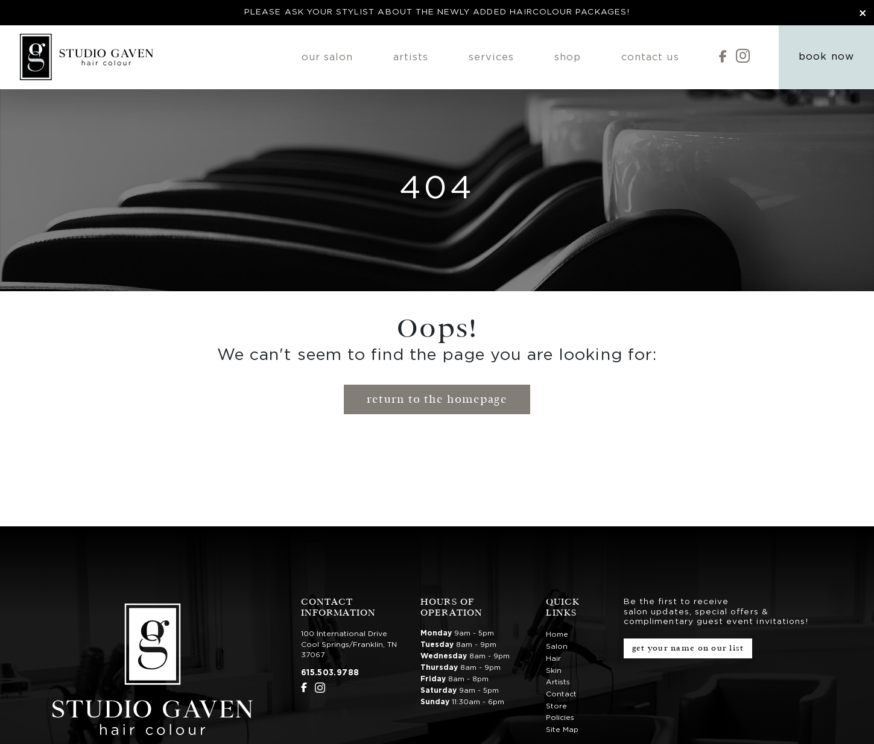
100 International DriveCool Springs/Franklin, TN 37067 (349, 644)
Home (557, 634)
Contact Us (650, 57)
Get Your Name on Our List (688, 648)
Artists (410, 57)
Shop (567, 57)
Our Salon (327, 57)
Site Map (562, 729)
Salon (557, 646)
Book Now (826, 56)
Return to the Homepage (437, 399)
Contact (561, 694)
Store (556, 706)
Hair (553, 658)
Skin (554, 670)
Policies (560, 717)
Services (491, 57)
